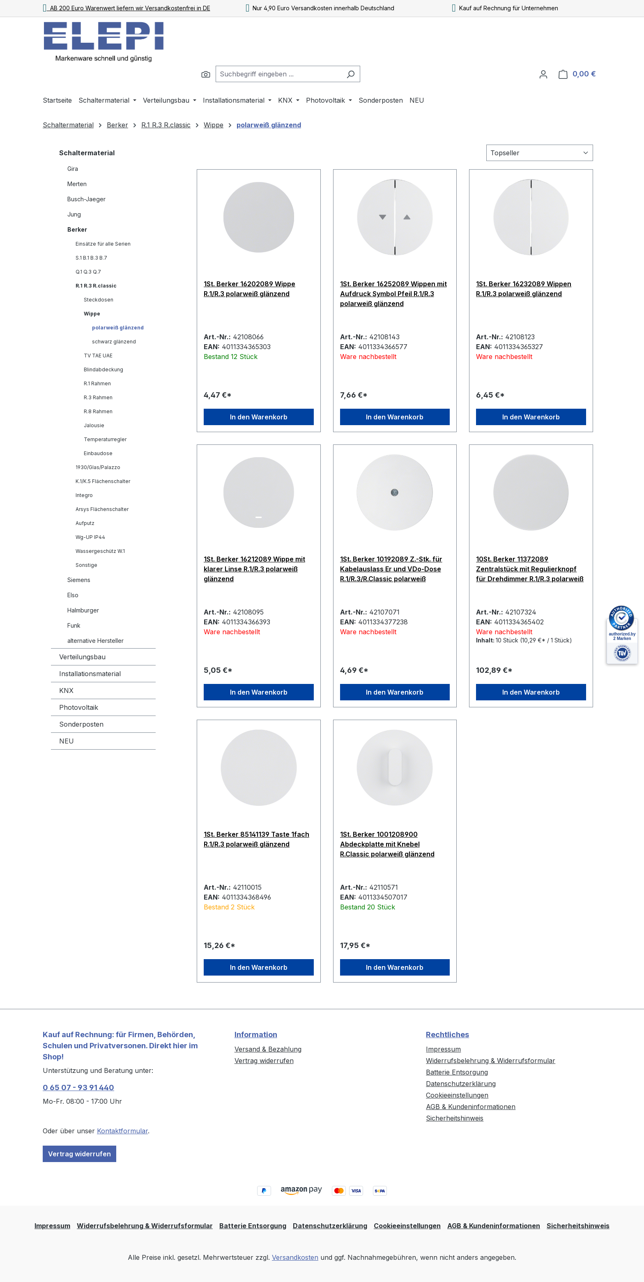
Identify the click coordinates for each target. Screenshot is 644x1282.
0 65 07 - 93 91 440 (78, 1087)
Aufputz (85, 523)
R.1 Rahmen (97, 383)
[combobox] (278, 74)
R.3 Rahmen (98, 397)
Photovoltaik (78, 707)
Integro (84, 495)
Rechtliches (447, 1034)
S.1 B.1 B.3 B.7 (91, 258)
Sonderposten (81, 724)
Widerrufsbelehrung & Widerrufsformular (490, 1060)
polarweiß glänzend (118, 328)
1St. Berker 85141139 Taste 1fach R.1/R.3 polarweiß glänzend (256, 839)
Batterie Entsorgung (457, 1072)
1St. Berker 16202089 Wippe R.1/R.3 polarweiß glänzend (249, 289)
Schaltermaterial (87, 153)
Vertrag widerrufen (79, 1154)
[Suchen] (206, 74)
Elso (72, 595)
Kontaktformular (122, 1131)
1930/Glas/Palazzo (98, 467)
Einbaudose (98, 453)
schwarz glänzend (114, 341)
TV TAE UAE (98, 355)
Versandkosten (295, 1257)
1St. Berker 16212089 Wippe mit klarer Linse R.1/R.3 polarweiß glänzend (254, 569)
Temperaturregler (105, 439)
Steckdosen (98, 300)
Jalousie (94, 425)
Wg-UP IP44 (90, 537)
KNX (66, 690)
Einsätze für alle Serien (103, 244)
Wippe (92, 314)
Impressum (443, 1049)
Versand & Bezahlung (268, 1049)
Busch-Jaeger (86, 199)
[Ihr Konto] (543, 74)
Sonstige (86, 565)
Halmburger (83, 610)
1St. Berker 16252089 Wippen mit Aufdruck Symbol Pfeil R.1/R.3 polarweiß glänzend (393, 294)
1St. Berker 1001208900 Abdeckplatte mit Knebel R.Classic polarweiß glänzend (387, 844)
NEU (66, 741)
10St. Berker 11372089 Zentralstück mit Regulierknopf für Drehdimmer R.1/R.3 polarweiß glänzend (530, 569)
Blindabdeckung (103, 369)
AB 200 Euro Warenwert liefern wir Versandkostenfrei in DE (126, 8)
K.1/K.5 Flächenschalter (103, 481)
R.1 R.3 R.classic (96, 286)
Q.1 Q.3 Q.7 (88, 272)
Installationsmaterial (90, 674)
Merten (77, 183)
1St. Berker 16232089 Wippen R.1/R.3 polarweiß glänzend (523, 289)
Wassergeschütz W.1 (100, 551)
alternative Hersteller (95, 640)
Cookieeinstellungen (457, 1095)
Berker (77, 229)
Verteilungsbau (82, 657)
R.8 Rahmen (98, 411)
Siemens (78, 579)
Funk (73, 625)
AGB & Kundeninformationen (470, 1106)
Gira (72, 168)
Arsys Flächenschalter (102, 509)
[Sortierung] (539, 153)
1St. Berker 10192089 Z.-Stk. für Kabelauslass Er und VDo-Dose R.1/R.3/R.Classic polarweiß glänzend (391, 569)
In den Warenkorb (259, 417)
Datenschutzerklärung (461, 1083)
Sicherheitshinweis (454, 1118)
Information (256, 1034)
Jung (74, 214)
